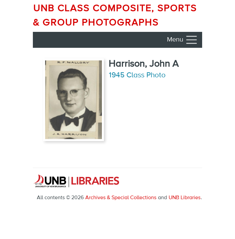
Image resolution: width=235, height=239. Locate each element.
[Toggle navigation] (182, 40)
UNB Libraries (184, 197)
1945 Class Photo (137, 75)
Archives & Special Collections (120, 197)
